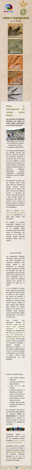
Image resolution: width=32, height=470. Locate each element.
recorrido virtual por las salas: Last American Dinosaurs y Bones (15, 326)
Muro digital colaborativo (16, 452)
